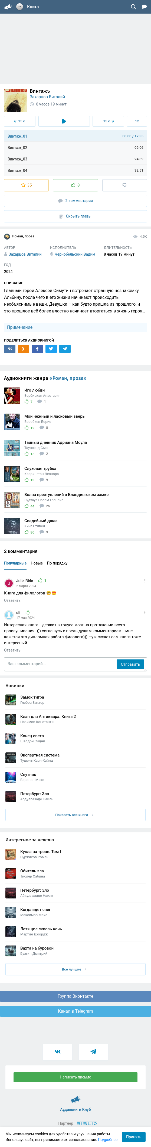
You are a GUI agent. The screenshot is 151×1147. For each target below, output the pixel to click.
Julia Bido (25, 581)
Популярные (15, 563)
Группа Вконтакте (75, 996)
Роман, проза (19, 237)
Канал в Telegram (75, 1011)
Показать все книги (74, 815)
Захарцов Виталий (47, 96)
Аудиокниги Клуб (75, 1097)
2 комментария (75, 201)
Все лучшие (74, 969)
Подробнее (107, 1139)
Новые (37, 563)
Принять (133, 1137)
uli (18, 612)
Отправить (130, 664)
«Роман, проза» (68, 378)
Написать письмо (75, 1077)
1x (137, 121)
